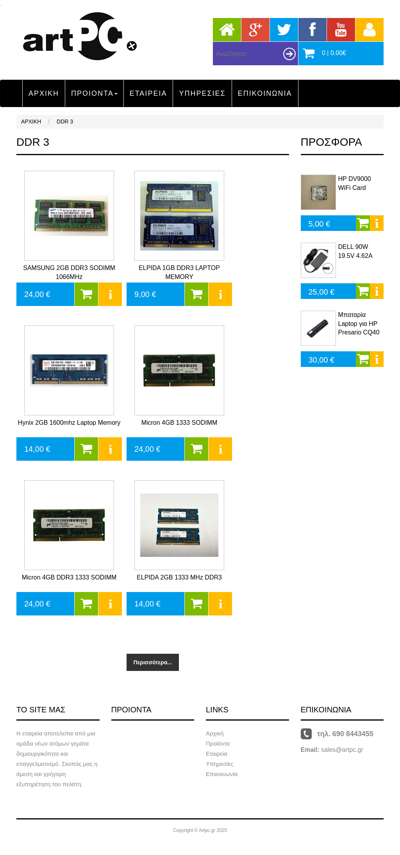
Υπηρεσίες (219, 763)
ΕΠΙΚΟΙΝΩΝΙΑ (265, 93)
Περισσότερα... (153, 662)
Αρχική (215, 733)
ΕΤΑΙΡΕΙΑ (148, 93)
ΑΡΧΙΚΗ (44, 93)
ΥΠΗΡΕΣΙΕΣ (202, 93)
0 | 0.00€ (334, 53)
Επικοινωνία (222, 774)
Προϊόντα (218, 743)
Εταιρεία (216, 753)
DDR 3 (65, 121)
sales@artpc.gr (342, 749)
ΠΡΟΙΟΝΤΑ (94, 93)
